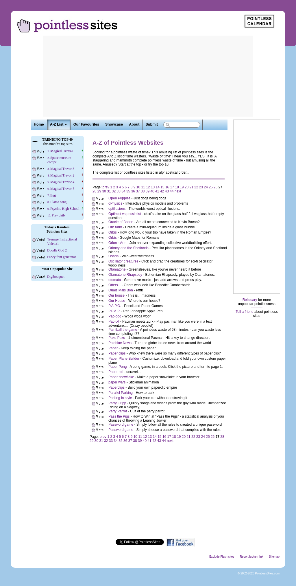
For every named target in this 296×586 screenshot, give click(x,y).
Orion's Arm (117, 243)
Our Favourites (86, 124)
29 (99, 191)
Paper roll (115, 372)
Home (39, 124)
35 (128, 191)
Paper (113, 348)
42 (162, 191)
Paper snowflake (121, 377)
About (134, 124)
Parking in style (120, 398)
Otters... (114, 285)
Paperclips (116, 387)
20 (186, 187)
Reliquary (250, 300)
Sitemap (274, 556)
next (178, 191)
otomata (114, 280)
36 (133, 191)
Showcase (114, 124)
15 (162, 187)
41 (157, 191)
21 (191, 187)
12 (148, 187)
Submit (151, 124)
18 (177, 187)
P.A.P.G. (114, 306)
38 (143, 191)
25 (210, 187)
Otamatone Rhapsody (125, 275)
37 (138, 191)
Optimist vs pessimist (124, 214)
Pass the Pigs (119, 416)
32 (114, 191)
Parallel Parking (120, 393)
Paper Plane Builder (123, 359)
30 (104, 191)
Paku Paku (116, 338)
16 (167, 187)
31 (109, 191)
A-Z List (58, 124)
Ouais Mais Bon (120, 290)
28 (94, 191)
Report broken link (251, 556)
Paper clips (116, 353)
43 (167, 191)
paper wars (116, 382)
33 (119, 191)
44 (171, 191)
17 (172, 187)
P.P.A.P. (114, 311)
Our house (116, 295)
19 (182, 187)
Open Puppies (119, 198)
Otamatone (116, 269)
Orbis (112, 232)
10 (138, 187)
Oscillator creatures (123, 261)
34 (123, 191)
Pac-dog (114, 316)
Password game (120, 424)
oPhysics (115, 203)
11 (143, 187)
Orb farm (115, 227)
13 (153, 187)
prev (106, 187)
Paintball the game (122, 330)
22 (196, 187)
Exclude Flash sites (221, 556)
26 (215, 187)
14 (157, 187)
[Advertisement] (148, 76)
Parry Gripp (117, 403)
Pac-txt (113, 321)
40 (152, 191)
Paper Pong (117, 367)
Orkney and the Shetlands (128, 248)
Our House (116, 301)
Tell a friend (244, 312)
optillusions (116, 209)
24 (206, 187)
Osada (113, 256)
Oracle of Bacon (120, 222)
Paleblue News (120, 343)
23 (201, 187)
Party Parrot (117, 411)
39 (147, 191)
